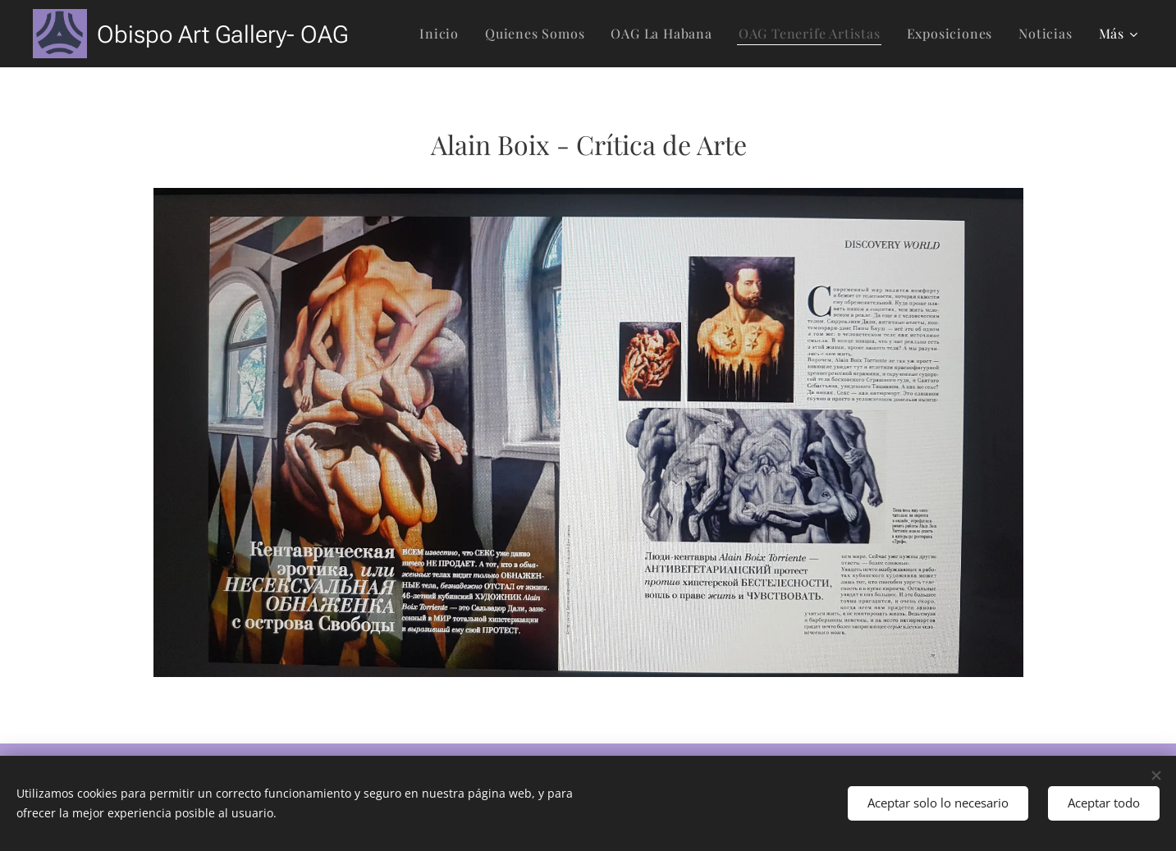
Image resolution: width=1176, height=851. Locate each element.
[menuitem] (443, 33)
